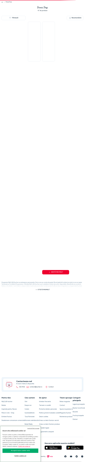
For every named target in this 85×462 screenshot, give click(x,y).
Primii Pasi (9, 2)
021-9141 (22, 387)
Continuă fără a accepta (33, 428)
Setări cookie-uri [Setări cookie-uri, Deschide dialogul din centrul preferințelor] (20, 456)
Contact (51, 387)
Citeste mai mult (44, 289)
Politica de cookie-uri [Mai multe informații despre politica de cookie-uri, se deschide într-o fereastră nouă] (24, 446)
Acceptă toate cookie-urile (20, 450)
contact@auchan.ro (36, 387)
